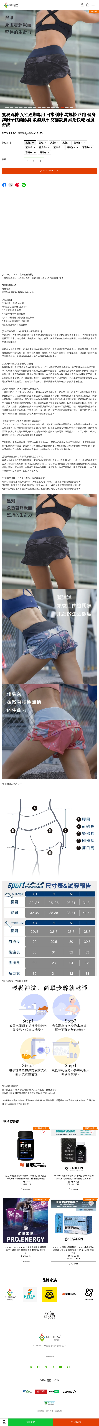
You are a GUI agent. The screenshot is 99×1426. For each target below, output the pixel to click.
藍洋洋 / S (30, 147)
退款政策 (58, 1411)
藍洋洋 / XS (79, 142)
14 (66, 107)
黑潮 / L (66, 142)
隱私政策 (49, 1411)
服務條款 (41, 1411)
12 (57, 107)
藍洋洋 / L (58, 147)
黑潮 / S (42, 142)
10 (48, 107)
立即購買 (30, 1422)
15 (71, 107)
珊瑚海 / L (44, 152)
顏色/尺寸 (6, 142)
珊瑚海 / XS (72, 147)
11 (53, 107)
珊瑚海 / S (87, 147)
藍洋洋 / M (44, 147)
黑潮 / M (54, 142)
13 (62, 107)
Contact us (49, 1357)
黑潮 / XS (30, 142)
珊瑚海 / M (31, 152)
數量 (4, 159)
